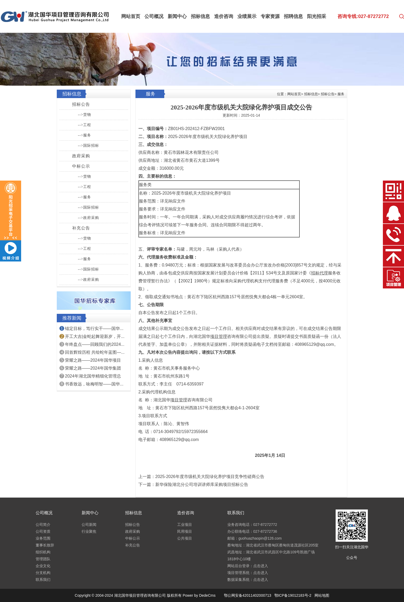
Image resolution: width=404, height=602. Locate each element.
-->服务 (84, 135)
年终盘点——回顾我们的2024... (94, 344)
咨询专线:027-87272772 (363, 16)
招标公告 (81, 104)
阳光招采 (316, 16)
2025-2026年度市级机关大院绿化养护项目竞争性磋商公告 (209, 476)
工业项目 (184, 524)
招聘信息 (293, 16)
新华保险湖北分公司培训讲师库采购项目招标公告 (201, 484)
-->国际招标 (88, 146)
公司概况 (153, 16)
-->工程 (84, 125)
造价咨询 (223, 16)
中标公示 (81, 166)
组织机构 (43, 552)
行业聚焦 (89, 531)
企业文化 (43, 566)
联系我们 (43, 579)
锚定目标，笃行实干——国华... (94, 328)
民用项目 (184, 531)
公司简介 (43, 524)
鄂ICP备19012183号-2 (292, 595)
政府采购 (81, 156)
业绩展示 (246, 16)
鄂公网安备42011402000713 (247, 595)
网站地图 (321, 595)
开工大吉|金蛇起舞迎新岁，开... (95, 336)
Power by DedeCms (199, 595)
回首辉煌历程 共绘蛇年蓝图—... (95, 352)
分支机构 (43, 573)
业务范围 (43, 538)
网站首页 (130, 16)
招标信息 (200, 16)
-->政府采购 (88, 218)
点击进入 (260, 566)
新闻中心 (177, 16)
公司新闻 (89, 524)
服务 (340, 94)
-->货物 (84, 115)
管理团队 (43, 559)
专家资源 (270, 16)
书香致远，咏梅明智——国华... (94, 384)
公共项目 (184, 538)
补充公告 (81, 228)
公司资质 (43, 531)
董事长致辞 (45, 545)
